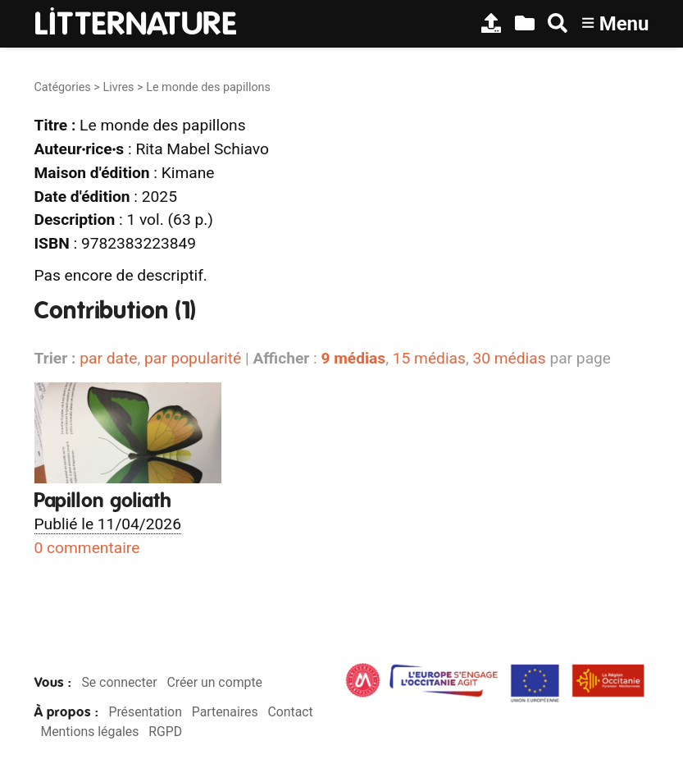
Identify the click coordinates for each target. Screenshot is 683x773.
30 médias (508, 358)
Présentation (144, 712)
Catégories (62, 87)
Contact (289, 712)
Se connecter (119, 682)
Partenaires (225, 712)
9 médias (353, 358)
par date (108, 358)
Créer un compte (214, 682)
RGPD (165, 731)
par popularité (192, 358)
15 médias (429, 358)
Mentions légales (89, 731)
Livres (118, 87)
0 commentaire (87, 547)
